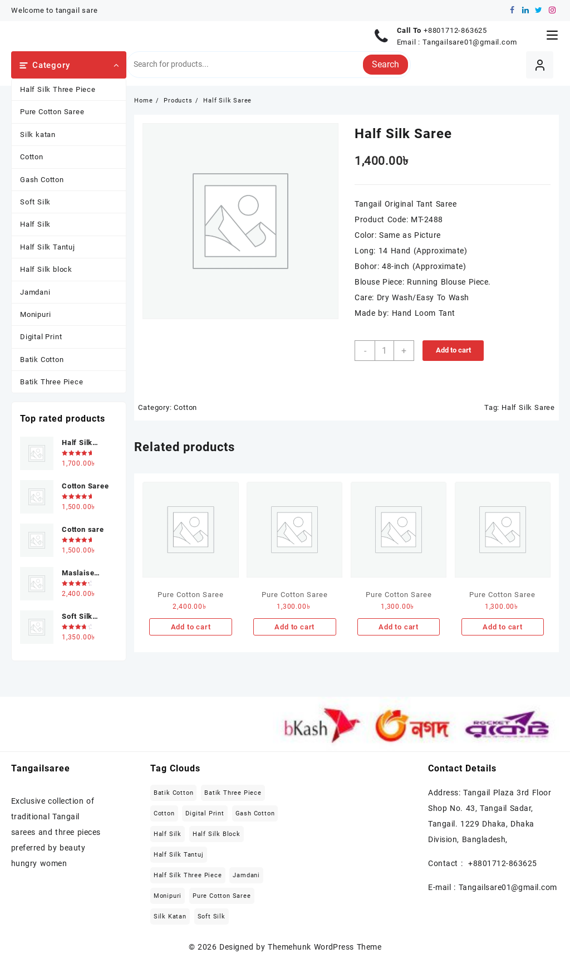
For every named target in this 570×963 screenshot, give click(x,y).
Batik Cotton (42, 359)
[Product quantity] (384, 350)
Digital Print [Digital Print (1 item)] (204, 813)
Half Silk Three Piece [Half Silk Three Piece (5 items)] (188, 875)
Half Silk (35, 224)
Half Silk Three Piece (58, 89)
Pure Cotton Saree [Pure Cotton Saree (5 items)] (222, 896)
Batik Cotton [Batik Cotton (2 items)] (174, 792)
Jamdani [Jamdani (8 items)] (246, 875)
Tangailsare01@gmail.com (469, 42)
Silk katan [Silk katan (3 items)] (170, 916)
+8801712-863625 (455, 30)
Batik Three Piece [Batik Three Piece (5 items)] (233, 792)
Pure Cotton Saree (52, 111)
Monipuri (35, 314)
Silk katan (38, 134)
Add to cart (453, 350)
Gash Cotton (42, 179)
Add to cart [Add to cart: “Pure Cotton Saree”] (191, 627)
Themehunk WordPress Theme (324, 946)
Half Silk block (46, 269)
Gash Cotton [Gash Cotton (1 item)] (255, 813)
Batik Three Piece (51, 382)
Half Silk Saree (528, 407)
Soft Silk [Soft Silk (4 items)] (211, 916)
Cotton (31, 157)
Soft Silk (35, 202)
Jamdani (35, 292)
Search (385, 64)
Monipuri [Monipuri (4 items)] (167, 896)
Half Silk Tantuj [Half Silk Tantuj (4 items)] (179, 854)
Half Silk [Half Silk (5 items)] (167, 834)
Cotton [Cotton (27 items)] (164, 813)
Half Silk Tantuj (47, 247)
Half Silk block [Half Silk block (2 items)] (216, 834)
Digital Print (41, 337)
